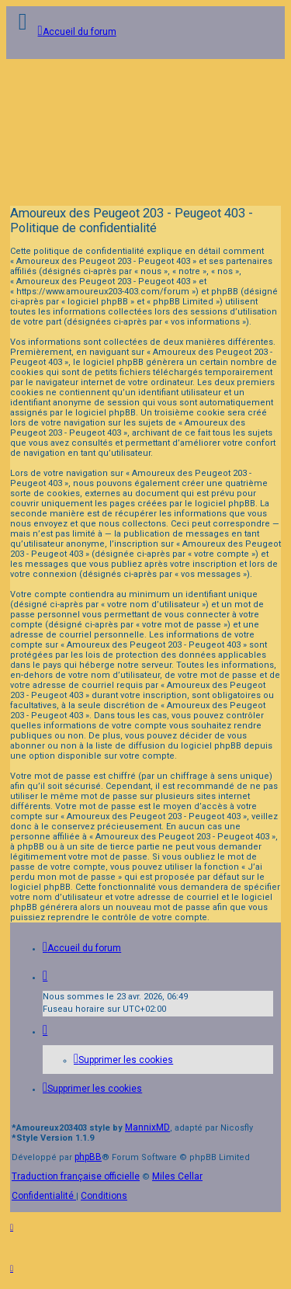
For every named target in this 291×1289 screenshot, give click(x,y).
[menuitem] (123, 1059)
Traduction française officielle (76, 1176)
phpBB (88, 1157)
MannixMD (147, 1127)
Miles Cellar (177, 1176)
